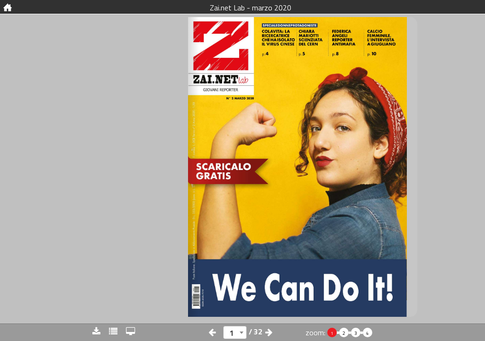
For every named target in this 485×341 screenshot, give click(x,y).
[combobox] (235, 332)
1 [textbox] (232, 333)
